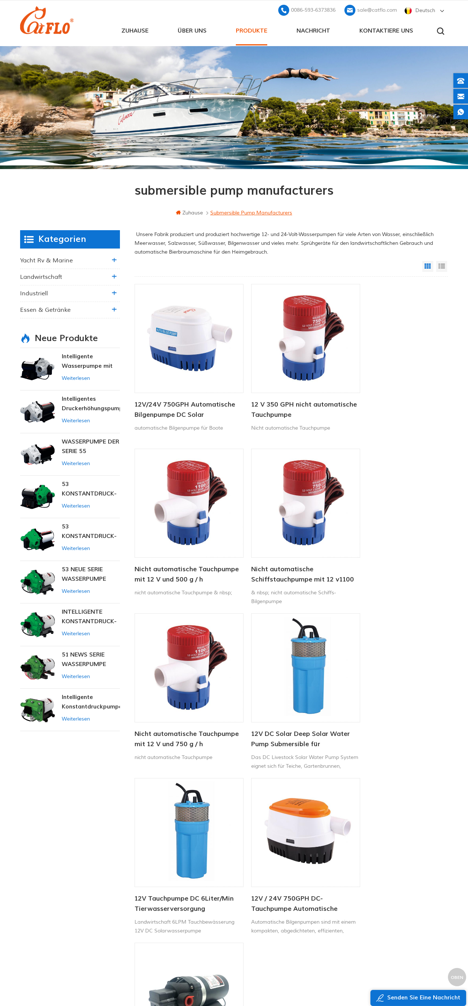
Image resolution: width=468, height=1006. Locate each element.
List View (441, 265)
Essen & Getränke (45, 309)
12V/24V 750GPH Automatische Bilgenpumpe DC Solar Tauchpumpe (178, 398)
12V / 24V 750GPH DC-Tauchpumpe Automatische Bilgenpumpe (282, 704)
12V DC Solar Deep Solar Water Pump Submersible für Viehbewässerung (390, 551)
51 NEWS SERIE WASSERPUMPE (84, 658)
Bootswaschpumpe (257, 853)
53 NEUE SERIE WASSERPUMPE (84, 573)
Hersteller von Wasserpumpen (270, 903)
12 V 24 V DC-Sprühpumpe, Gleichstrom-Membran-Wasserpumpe (387, 704)
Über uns (192, 29)
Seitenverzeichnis (181, 899)
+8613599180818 (372, 864)
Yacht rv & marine (46, 259)
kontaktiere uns (386, 29)
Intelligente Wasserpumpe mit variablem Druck (87, 361)
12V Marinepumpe (256, 841)
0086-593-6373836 (313, 9)
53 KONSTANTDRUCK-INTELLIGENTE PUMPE (89, 489)
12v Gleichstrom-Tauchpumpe (269, 878)
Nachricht (313, 29)
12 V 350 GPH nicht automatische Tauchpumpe (282, 397)
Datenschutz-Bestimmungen (189, 924)
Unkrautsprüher (252, 915)
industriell (34, 292)
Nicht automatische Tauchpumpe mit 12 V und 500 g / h (392, 398)
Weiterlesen (76, 377)
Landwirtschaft (41, 276)
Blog (166, 887)
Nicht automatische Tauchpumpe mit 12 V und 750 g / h (287, 551)
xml (165, 912)
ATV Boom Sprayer (256, 890)
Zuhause (134, 29)
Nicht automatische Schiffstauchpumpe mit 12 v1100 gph (176, 551)
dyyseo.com (374, 982)
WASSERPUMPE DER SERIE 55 (90, 445)
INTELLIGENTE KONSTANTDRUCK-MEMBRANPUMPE (89, 616)
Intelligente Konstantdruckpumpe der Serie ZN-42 (91, 702)
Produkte (251, 29)
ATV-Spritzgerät (253, 866)
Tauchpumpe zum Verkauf (265, 928)
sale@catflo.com (377, 9)
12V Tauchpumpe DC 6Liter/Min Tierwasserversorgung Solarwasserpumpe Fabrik (175, 704)
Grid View (427, 265)
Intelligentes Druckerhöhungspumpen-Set (91, 403)
